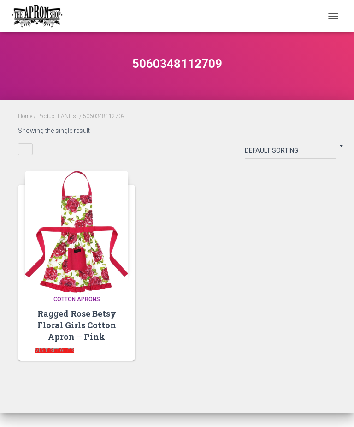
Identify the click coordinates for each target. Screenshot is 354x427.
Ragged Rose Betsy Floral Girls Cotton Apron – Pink (76, 325)
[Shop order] (290, 152)
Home (25, 116)
